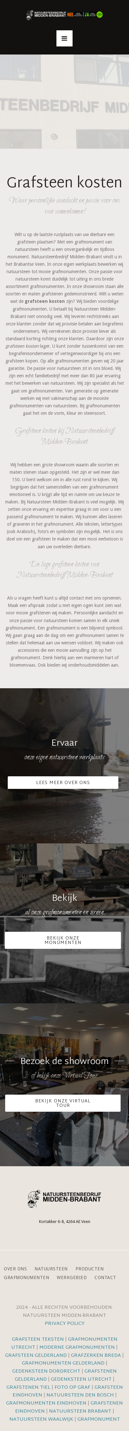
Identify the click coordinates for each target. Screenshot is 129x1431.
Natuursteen (51, 1269)
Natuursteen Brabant (80, 1411)
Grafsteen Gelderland (36, 1355)
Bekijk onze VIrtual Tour (63, 1103)
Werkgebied (72, 1277)
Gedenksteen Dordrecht (46, 1371)
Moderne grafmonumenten (77, 1347)
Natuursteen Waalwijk (41, 1419)
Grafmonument (98, 1419)
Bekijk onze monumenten (63, 940)
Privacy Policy (64, 1323)
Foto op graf (72, 1387)
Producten (89, 1269)
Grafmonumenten (26, 1277)
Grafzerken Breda (96, 1355)
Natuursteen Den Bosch (80, 1395)
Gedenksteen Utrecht (82, 1379)
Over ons (15, 1269)
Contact (105, 1277)
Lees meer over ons (63, 783)
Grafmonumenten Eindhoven (46, 1403)
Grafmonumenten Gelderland (63, 1363)
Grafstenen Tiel (28, 1387)
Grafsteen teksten (38, 1339)
